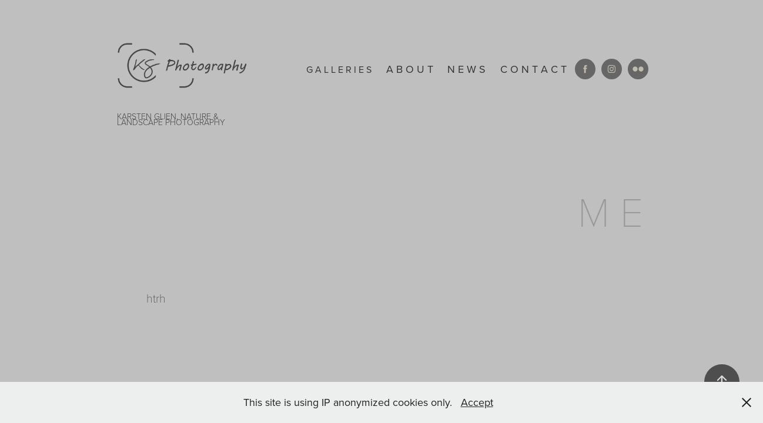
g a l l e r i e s (339, 69)
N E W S (466, 69)
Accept (477, 402)
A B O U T (409, 69)
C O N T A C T (533, 69)
